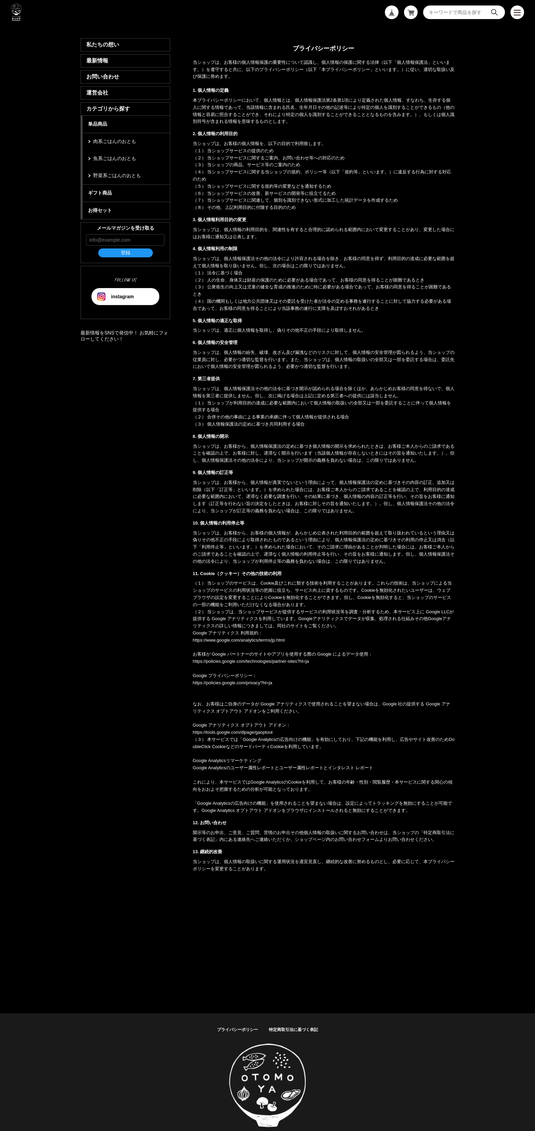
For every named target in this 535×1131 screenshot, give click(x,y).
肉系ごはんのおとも (114, 141)
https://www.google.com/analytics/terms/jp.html (239, 640)
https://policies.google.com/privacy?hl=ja (232, 682)
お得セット (100, 210)
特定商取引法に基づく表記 (293, 1029)
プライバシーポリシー (237, 1029)
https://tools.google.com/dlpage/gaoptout (233, 732)
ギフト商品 (100, 193)
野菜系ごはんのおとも (117, 175)
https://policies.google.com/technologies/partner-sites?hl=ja (251, 661)
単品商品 (97, 124)
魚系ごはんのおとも (114, 158)
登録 (125, 252)
